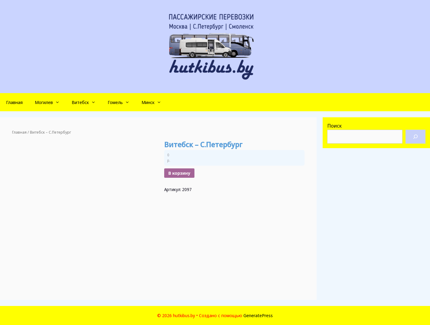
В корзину (179, 173)
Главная (14, 102)
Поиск (334, 125)
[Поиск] (415, 137)
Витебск (87, 102)
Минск (154, 102)
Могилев (50, 102)
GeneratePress (258, 315)
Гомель (121, 102)
